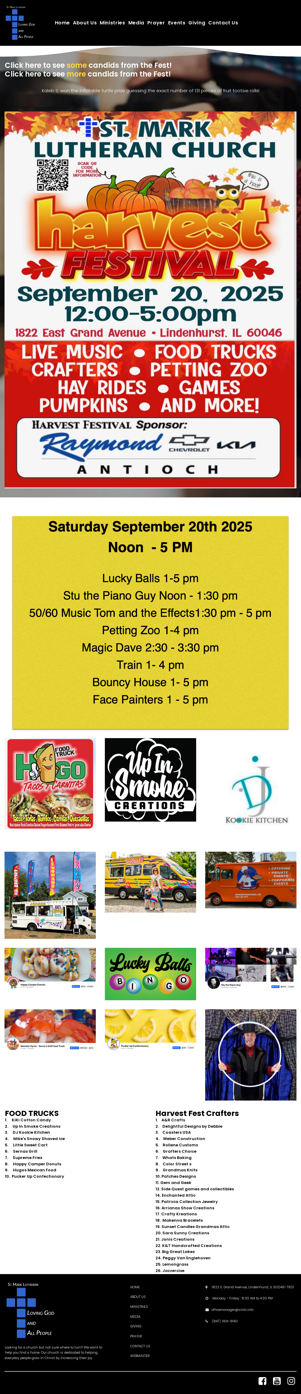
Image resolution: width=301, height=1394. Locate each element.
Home (62, 23)
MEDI (134, 1316)
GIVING (135, 1326)
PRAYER (136, 1335)
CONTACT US (140, 1345)
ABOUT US (138, 1296)
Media (136, 23)
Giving (196, 23)
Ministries (112, 23)
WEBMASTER (140, 1355)
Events (177, 23)
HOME (135, 1286)
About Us (85, 23)
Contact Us (223, 23)
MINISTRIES (139, 1306)
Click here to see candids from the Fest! (88, 65)
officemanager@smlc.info (232, 1309)
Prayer (156, 23)
